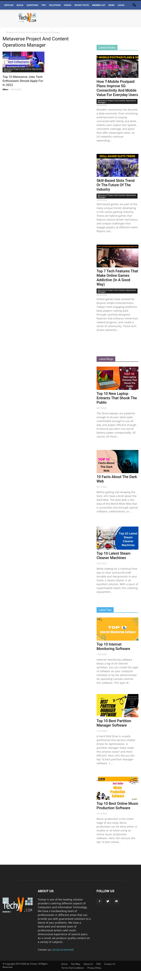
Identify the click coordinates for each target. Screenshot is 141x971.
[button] (134, 5)
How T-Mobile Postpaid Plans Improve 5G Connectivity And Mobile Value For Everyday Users (117, 88)
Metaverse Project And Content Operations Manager (23, 70)
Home (64, 963)
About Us (88, 963)
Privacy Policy (94, 967)
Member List (98, 5)
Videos (67, 5)
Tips (43, 5)
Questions (32, 5)
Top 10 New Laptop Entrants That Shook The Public (117, 398)
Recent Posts (82, 5)
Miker (5, 89)
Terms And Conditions (72, 967)
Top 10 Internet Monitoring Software (113, 646)
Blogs (20, 5)
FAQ (98, 963)
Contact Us (109, 963)
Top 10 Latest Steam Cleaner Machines (114, 555)
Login (121, 5)
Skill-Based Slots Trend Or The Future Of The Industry (116, 185)
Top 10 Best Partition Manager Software (114, 723)
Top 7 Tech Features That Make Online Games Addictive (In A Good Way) (117, 278)
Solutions (55, 5)
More (111, 5)
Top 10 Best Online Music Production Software (117, 805)
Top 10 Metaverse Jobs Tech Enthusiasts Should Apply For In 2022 (23, 81)
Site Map (75, 963)
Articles (8, 5)
